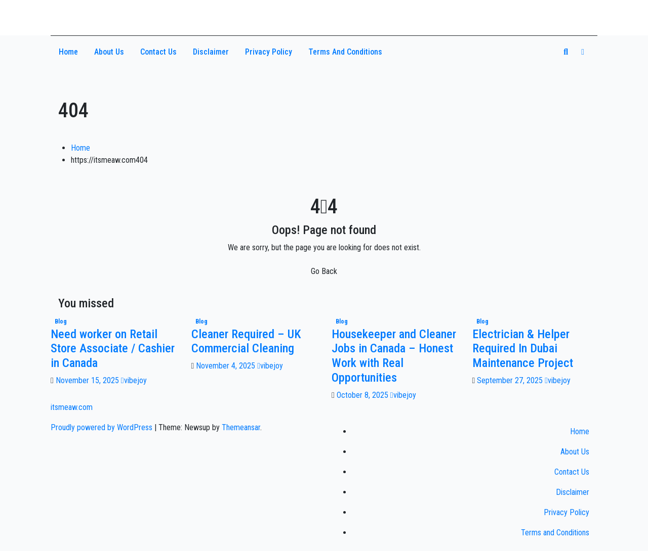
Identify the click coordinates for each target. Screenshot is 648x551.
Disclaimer (211, 52)
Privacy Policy (268, 52)
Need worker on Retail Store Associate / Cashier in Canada (113, 349)
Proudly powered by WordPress (102, 427)
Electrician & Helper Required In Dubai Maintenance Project (522, 349)
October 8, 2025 (363, 395)
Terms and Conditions (345, 52)
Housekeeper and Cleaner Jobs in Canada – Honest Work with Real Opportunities (394, 356)
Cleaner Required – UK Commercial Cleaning (246, 341)
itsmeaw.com (98, 13)
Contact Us (158, 52)
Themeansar (241, 427)
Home (68, 52)
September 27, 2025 (511, 380)
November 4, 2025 (226, 366)
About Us (109, 52)
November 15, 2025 (88, 380)
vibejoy (134, 380)
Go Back (324, 271)
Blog (61, 321)
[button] (565, 52)
